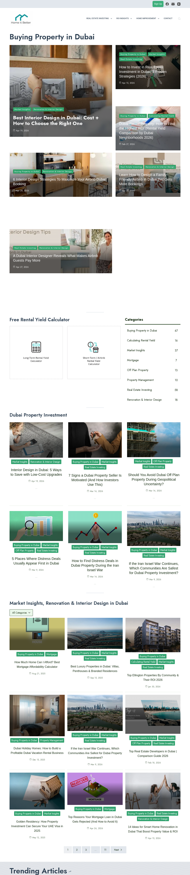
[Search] (179, 18)
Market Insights (22, 109)
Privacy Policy (97, 868)
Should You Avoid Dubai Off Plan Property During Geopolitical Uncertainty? (154, 403)
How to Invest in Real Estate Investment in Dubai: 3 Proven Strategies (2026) (142, 71)
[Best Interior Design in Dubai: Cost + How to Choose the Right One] (59, 815)
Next (118, 774)
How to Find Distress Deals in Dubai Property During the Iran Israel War (95, 489)
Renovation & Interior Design (48, 109)
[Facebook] (167, 4)
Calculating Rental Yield (161, 102)
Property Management (51, 664)
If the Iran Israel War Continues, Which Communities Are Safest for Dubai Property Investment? (154, 492)
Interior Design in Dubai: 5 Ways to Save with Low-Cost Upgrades (123, 816)
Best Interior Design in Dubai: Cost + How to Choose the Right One (56, 120)
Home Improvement (148, 18)
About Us (69, 868)
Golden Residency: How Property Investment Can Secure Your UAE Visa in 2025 (37, 750)
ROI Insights (124, 18)
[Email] (173, 4)
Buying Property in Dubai (133, 54)
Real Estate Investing (99, 18)
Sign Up (158, 3)
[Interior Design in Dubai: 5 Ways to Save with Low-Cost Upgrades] (103, 815)
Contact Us (81, 868)
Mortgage (51, 578)
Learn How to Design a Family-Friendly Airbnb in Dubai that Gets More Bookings (145, 167)
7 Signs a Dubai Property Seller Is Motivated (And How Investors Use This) (94, 404)
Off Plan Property (162, 385)
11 (105, 774)
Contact (168, 18)
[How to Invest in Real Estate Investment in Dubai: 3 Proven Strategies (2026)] (15, 815)
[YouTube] (178, 4)
